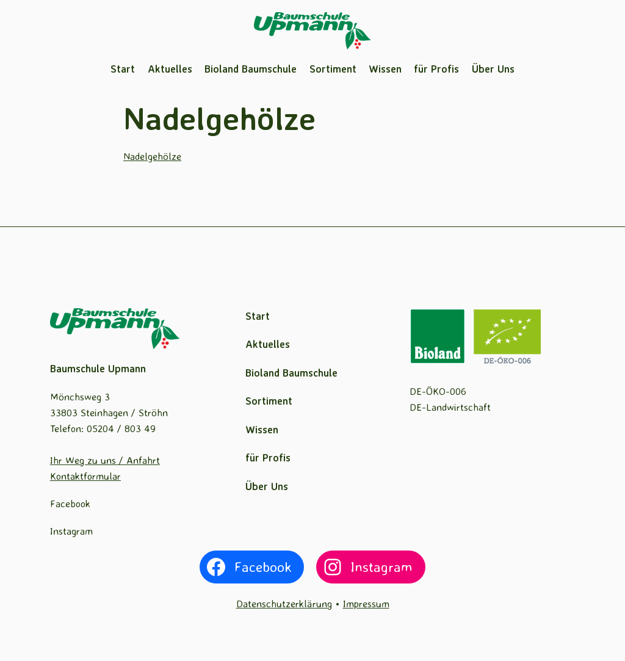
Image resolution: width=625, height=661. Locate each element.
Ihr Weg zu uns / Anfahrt (105, 459)
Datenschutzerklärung (284, 603)
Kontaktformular (85, 475)
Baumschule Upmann (98, 368)
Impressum (366, 603)
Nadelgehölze (152, 156)
